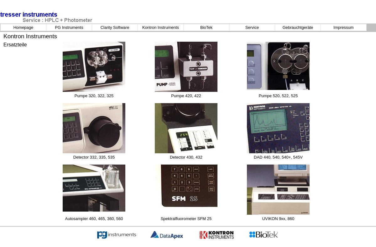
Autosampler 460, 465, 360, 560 (94, 218)
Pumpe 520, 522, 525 (278, 95)
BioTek (206, 27)
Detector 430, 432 (186, 157)
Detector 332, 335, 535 (94, 157)
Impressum (343, 27)
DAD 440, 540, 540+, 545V (278, 157)
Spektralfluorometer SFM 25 (186, 218)
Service (252, 27)
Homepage (23, 27)
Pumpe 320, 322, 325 (94, 95)
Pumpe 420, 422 (186, 95)
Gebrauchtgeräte (298, 27)
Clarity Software (115, 27)
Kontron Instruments (160, 27)
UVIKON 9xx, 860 (278, 218)
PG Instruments (69, 27)
